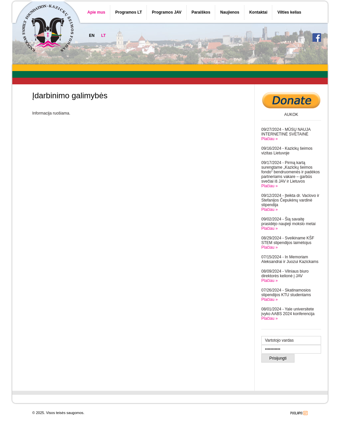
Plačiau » (269, 138)
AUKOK (291, 114)
